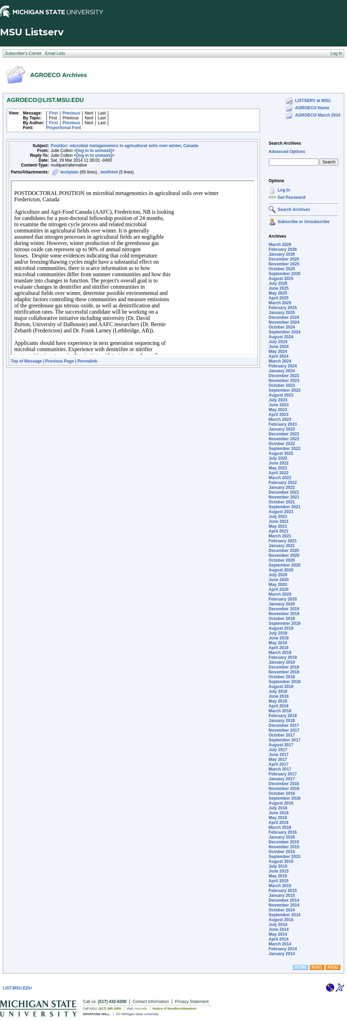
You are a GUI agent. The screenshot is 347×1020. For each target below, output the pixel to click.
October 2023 (282, 385)
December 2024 (284, 317)
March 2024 (280, 361)
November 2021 (284, 497)
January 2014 (282, 953)
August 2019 (281, 628)
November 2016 (284, 788)
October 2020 (282, 560)
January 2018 (282, 720)
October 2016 (282, 793)
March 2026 (280, 244)
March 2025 (280, 302)
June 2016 (279, 812)
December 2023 (284, 375)
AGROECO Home (312, 107)
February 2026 (283, 249)
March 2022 (280, 477)
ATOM (300, 967)
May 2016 (278, 817)
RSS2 (333, 967)
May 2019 (278, 642)
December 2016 (284, 783)
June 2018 (279, 696)
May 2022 (278, 468)
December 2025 (284, 259)
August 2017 (281, 744)
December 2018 (284, 667)
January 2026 (282, 254)
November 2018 (284, 672)
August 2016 (281, 803)
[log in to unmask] (94, 150)
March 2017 (280, 769)
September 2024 (285, 332)
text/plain (69, 172)
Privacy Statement (192, 1001)
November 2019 (284, 613)
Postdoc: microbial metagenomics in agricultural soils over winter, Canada (124, 145)
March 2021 (280, 536)
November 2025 (284, 264)
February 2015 (283, 890)
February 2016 (283, 832)
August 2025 (281, 278)
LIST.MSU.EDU (17, 988)
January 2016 (282, 837)
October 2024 (282, 327)
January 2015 (282, 895)
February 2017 (283, 774)
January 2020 (282, 604)
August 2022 (281, 453)
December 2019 (284, 608)
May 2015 (278, 876)
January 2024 (282, 370)
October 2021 (282, 502)
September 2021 (285, 506)
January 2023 (282, 429)
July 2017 (278, 749)
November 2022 (284, 438)
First (53, 113)
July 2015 (278, 866)
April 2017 (278, 764)
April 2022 (278, 472)
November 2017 (284, 730)
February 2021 (283, 540)
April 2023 (278, 414)
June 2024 (279, 346)
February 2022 (283, 482)
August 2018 (281, 686)
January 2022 (282, 487)
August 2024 (281, 336)
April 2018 (278, 706)
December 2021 (284, 492)
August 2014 (281, 919)
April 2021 (278, 531)
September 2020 (285, 565)
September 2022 (285, 448)
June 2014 (279, 929)
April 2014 (278, 939)
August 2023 (281, 395)
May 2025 (278, 293)
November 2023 (284, 380)
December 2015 (284, 842)
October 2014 (282, 910)
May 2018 (278, 701)
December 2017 (284, 725)
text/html (109, 172)
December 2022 (284, 434)
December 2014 (284, 900)
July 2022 (278, 458)
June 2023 (279, 404)
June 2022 (279, 463)
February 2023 (283, 424)
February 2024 (283, 366)
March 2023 (280, 419)
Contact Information (151, 1001)
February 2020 (283, 599)
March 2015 (280, 885)
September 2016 (285, 798)
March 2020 (280, 594)
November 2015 (284, 846)
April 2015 (278, 880)
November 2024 (284, 322)
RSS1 (317, 967)
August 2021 (281, 511)
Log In (284, 190)
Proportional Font (63, 127)
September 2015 (285, 856)
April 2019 (278, 647)
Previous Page (59, 361)
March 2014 (280, 944)
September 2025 (285, 273)
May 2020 (278, 584)
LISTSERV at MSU (312, 100)
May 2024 (278, 351)
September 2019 (285, 623)
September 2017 (285, 740)
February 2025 (283, 307)
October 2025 (282, 268)
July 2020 (278, 574)
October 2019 (282, 618)
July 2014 (278, 924)
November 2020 (284, 555)
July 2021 (278, 516)
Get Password (291, 197)
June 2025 (279, 288)
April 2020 (278, 589)
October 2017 (282, 735)
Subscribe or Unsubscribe (303, 221)
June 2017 (279, 754)
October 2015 (282, 851)
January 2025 (282, 312)
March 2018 (280, 710)
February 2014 (283, 948)
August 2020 (281, 570)
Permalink (87, 361)
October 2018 (282, 676)
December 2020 (284, 550)
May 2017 (278, 759)
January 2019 (282, 662)
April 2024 (278, 356)
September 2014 (285, 914)
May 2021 (278, 526)
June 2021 (279, 521)
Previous (71, 113)
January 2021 (282, 545)
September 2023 (285, 390)
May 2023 (278, 409)
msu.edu (141, 1008)
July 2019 (278, 633)
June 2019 (279, 638)
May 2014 (278, 934)
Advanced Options (287, 151)
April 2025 (278, 298)
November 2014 (284, 905)
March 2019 (280, 652)
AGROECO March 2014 (317, 115)
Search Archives (285, 143)
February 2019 (283, 657)
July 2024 (278, 341)
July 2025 (278, 283)
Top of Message (26, 361)
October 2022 (282, 443)
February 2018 (283, 715)
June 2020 (279, 579)
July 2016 (278, 808)
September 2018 (285, 681)
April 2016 (278, 822)
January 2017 (282, 778)
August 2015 (281, 861)
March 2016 (280, 827)
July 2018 (278, 691)
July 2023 (278, 400)
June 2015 (279, 871)
